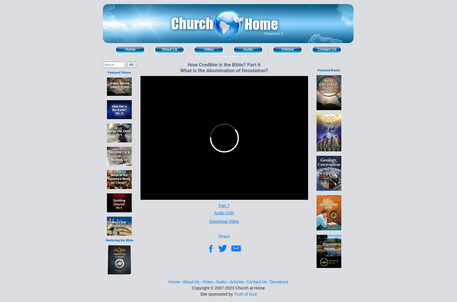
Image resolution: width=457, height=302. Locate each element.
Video (209, 49)
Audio (248, 49)
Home (130, 49)
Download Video (224, 221)
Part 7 (224, 205)
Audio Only (224, 213)
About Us (169, 49)
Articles (288, 49)
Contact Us (327, 49)
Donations (279, 282)
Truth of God (245, 294)
